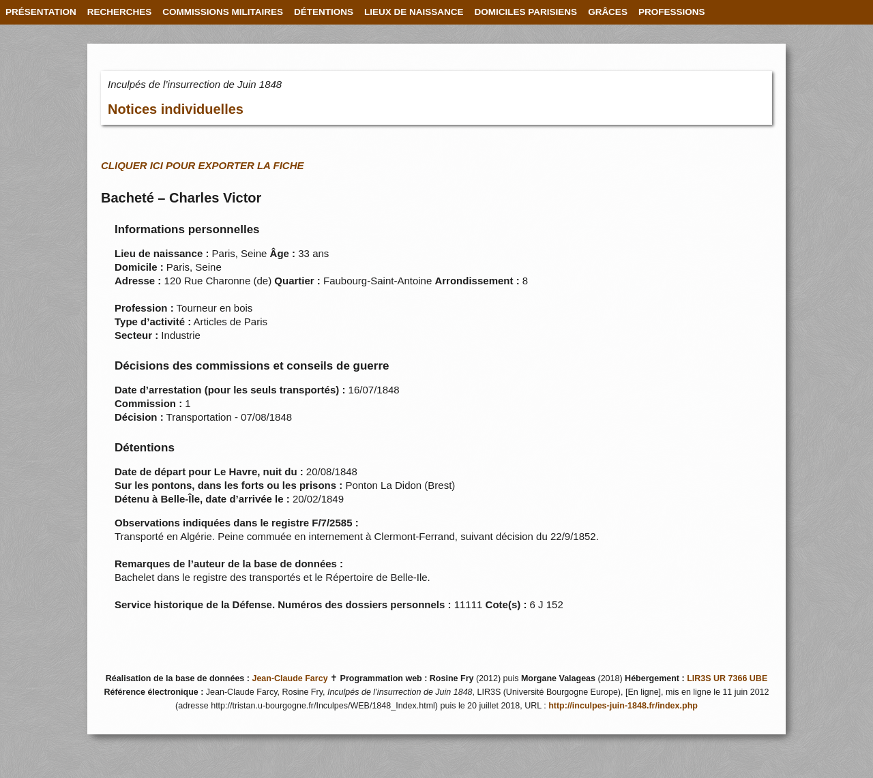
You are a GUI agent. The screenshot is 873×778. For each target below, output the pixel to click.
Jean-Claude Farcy (289, 678)
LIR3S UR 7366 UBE (727, 678)
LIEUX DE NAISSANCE (414, 12)
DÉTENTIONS (323, 12)
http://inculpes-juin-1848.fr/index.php (623, 705)
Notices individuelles (175, 109)
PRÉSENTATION (40, 12)
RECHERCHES (119, 12)
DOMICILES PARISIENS (526, 12)
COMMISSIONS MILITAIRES (222, 12)
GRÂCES (607, 12)
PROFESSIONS (671, 12)
